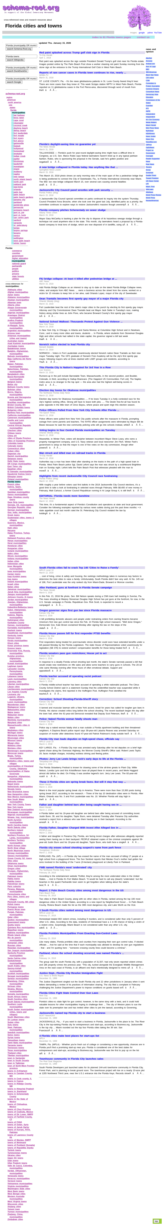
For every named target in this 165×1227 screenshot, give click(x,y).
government (17, 256)
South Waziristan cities (18, 1017)
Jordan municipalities (18, 600)
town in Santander (16, 1058)
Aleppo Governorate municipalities (17, 309)
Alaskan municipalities (18, 300)
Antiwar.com (150, 64)
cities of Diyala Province (19, 438)
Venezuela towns (16, 1176)
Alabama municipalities (19, 297)
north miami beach (23, 179)
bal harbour (19, 115)
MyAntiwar (150, 131)
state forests (18, 276)
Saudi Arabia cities (17, 966)
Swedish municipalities (18, 1032)
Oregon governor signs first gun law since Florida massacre (75, 610)
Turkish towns (14, 1150)
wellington (18, 238)
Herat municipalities (17, 543)
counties (16, 253)
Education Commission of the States (153, 100)
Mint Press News (152, 128)
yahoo (150, 33)
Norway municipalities (18, 853)
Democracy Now (152, 94)
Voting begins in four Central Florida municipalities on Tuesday (77, 430)
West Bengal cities (16, 1194)
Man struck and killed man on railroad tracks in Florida (72, 453)
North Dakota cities (17, 827)
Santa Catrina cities (17, 958)
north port (18, 182)
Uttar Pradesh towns (17, 1163)
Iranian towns (14, 574)
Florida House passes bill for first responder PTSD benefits (74, 633)
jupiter (17, 159)
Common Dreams (152, 89)
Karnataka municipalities (19, 628)
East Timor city (15, 466)
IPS (147, 108)
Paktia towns (14, 879)
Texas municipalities (17, 1050)
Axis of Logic (151, 67)
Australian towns (16, 341)
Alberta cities (14, 305)
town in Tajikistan (16, 1063)
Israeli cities (13, 584)
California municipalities (19, 415)
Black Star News (152, 75)
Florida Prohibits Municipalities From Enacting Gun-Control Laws (78, 933)
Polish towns (14, 904)
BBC (147, 69)
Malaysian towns (15, 715)
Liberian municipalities (18, 684)
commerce (17, 251)
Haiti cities (13, 528)
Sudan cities (13, 1022)
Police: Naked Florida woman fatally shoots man (68, 719)
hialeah (17, 146)
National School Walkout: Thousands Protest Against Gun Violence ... (81, 321)
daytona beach (21, 128)
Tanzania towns (15, 1045)
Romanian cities (15, 943)
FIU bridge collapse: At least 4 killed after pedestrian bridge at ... (78, 278)
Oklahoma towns (16, 863)
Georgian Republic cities (19, 507)
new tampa (19, 177)
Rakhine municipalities (18, 933)
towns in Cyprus (15, 1081)
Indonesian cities (16, 564)
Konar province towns (18, 646)
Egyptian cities (15, 469)
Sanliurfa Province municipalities (16, 954)
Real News (150, 164)
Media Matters (151, 122)
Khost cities (13, 643)
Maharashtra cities (16, 710)
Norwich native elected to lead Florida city (64, 344)
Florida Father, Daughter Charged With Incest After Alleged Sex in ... (80, 827)
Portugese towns (16, 907)
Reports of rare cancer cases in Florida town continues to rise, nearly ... (82, 72)
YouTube (158, 33)
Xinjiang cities (14, 1206)
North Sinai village (16, 848)
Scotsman (149, 173)
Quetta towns (14, 925)
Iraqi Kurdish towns (17, 576)
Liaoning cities (15, 682)
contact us (143, 37)
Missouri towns (15, 740)
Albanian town (14, 302)
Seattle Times (151, 175)
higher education (20, 258)
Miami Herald (151, 125)
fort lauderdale (21, 133)
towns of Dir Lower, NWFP (20, 1114)
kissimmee (19, 161)
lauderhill (18, 164)
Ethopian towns (15, 477)
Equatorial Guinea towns (19, 474)
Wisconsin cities (15, 1204)
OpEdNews (150, 147)
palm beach (19, 194)
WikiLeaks (149, 189)
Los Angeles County (17, 692)
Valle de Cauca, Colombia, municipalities (20, 1167)
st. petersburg (20, 225)
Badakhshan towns (17, 348)
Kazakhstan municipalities (20, 633)
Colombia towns (15, 443)
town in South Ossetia (18, 1060)
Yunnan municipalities (18, 1212)
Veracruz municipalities (19, 1178)
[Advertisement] (66, 116)
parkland (18, 202)
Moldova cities (14, 745)
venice (17, 236)
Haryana (11, 530)
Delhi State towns (16, 461)
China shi (12, 436)
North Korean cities (17, 845)
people (15, 269)
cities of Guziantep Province (21, 441)
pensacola (18, 207)
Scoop (148, 170)
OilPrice (149, 145)
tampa (16, 228)
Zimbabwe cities (15, 1219)
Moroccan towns (15, 753)
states (12, 107)
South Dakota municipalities (21, 1002)
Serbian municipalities (18, 978)
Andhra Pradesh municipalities (15, 321)
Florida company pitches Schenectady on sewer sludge (72, 210)
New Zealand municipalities (21, 809)
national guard (19, 263)
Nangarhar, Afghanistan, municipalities (19, 777)
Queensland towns (16, 922)
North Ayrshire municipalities (15, 821)
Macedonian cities (16, 705)
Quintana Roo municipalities (21, 927)
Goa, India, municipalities (20, 512)
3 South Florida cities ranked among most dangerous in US (75, 910)
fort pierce (18, 141)
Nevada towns (14, 789)
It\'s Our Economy (152, 120)
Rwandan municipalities (19, 948)
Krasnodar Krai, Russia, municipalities (19, 652)
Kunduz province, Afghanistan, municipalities (16, 658)
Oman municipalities (17, 866)
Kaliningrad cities (16, 620)
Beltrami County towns (18, 387)
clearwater (18, 123)
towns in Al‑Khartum (17, 1071)
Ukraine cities (14, 1155)
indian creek (19, 156)
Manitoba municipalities (19, 720)
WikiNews (149, 192)
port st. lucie (20, 215)
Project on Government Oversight (150, 153)
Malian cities (13, 717)
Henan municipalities (18, 541)
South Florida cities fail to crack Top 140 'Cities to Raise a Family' (79, 567)
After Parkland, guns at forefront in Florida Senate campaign (75, 587)
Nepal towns (13, 784)
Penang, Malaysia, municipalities (16, 890)
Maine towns (14, 712)
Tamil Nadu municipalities (20, 1043)
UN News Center (152, 181)
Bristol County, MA (17, 405)
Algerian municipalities (18, 313)
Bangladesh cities (16, 374)
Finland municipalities (18, 479)
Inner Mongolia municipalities (15, 567)
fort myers (18, 138)
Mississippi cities (16, 738)
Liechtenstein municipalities (21, 689)
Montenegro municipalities (20, 751)
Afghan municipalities (18, 292)
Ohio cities (13, 861)
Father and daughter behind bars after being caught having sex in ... (80, 804)
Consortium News (152, 92)
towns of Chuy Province (19, 1109)
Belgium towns (15, 382)
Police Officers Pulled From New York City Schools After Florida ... (79, 410)
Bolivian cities (14, 389)
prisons (15, 274)
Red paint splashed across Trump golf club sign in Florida (74, 52)
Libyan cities (14, 687)
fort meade (19, 136)
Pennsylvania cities (17, 894)
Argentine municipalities (19, 330)
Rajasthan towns (15, 930)
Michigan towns (15, 733)
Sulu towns (13, 1025)
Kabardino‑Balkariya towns (20, 607)
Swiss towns (14, 1035)
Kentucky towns (15, 635)
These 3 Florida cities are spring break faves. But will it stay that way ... (82, 782)
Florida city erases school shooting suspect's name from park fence (80, 847)
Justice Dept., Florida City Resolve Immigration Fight (71, 973)
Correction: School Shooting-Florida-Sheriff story (68, 699)
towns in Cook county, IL (20, 1079)
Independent (150, 114)
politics (15, 271)
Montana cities (14, 748)
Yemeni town (14, 1209)
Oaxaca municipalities (18, 856)
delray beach (20, 130)
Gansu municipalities (18, 494)
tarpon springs (21, 230)
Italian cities (13, 587)
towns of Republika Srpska (20, 1148)
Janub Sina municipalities (20, 592)
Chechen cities (15, 430)
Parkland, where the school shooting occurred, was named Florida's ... (81, 953)
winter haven (20, 243)
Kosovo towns (14, 648)
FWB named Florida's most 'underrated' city (65, 867)
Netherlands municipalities (20, 786)
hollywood (18, 148)
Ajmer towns (14, 295)
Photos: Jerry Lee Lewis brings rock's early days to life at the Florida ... (82, 759)
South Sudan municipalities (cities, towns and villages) (21, 1012)
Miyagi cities (13, 743)
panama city (19, 200)
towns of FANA (15, 1122)
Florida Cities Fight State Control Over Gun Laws (68, 993)
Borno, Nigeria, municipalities (15, 393)
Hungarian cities (15, 548)
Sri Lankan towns (16, 1020)
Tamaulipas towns (16, 1040)
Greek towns (14, 515)
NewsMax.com (151, 142)
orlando (17, 189)
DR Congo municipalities (19, 464)
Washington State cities (19, 1189)
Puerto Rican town (16, 909)
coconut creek (20, 125)
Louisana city (14, 694)
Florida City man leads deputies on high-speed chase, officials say (79, 739)
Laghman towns (15, 666)
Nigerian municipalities (18, 815)
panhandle (17, 266)
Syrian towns (14, 1037)
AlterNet (149, 58)
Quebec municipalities (18, 920)
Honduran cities (15, 546)
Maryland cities (15, 722)
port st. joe (19, 212)
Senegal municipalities (18, 976)
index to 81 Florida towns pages (111, 37)
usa (10, 105)
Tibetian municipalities (18, 1055)
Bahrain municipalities (18, 356)
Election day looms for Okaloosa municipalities (67, 390)
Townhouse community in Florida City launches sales (71, 1058)
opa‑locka (18, 187)
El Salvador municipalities (20, 471)
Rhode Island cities (17, 935)
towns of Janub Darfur (18, 1127)
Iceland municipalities (18, 551)
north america (14, 102)
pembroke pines (21, 205)
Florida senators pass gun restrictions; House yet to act (73, 653)
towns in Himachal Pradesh (21, 1089)
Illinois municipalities (18, 556)
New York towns (15, 807)
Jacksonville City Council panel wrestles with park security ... (76, 190)
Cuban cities (13, 451)
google (142, 33)
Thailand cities (14, 1053)
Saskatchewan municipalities (15, 962)
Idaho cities (13, 553)
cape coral (19, 120)
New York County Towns (19, 804)
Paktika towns (14, 881)
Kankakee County (16, 623)
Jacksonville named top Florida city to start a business (72, 1013)
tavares (17, 233)
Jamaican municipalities (19, 589)
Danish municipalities (18, 456)
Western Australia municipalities (16, 1197)
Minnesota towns (16, 735)
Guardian (149, 106)
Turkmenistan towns (17, 1153)
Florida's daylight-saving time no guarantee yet (67, 144)
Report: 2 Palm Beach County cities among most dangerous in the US (81, 890)
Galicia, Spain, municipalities (15, 488)
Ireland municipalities (18, 581)
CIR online (150, 78)
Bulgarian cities (15, 410)
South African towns (17, 997)
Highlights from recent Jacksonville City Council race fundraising (78, 476)
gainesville (19, 143)
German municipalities (18, 510)
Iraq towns (13, 579)
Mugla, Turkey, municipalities (15, 757)
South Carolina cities (18, 999)
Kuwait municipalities (18, 663)
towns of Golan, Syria (18, 1125)
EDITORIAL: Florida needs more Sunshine (64, 496)
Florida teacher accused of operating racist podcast (70, 676)
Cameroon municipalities (19, 418)
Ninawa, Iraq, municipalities (21, 817)
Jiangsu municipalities (18, 594)
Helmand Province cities (19, 538)
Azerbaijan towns (16, 346)
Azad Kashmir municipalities (21, 343)
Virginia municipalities (18, 1186)
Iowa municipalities (17, 571)
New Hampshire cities (18, 794)
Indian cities (13, 561)
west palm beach (22, 241)
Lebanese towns (15, 676)
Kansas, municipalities (18, 625)
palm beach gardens (23, 197)
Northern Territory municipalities (16, 841)
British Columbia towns (19, 407)
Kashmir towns (15, 630)
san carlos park (21, 217)
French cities (14, 484)
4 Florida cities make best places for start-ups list (69, 1035)
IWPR (148, 111)
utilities (15, 279)
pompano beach (21, 210)
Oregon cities (14, 868)
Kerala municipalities (18, 640)
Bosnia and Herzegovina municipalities (19, 398)
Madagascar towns (16, 707)
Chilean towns (14, 433)
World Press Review (153, 195)
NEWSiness (150, 134)
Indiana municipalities (18, 558)
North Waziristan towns (19, 851)
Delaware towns (15, 459)
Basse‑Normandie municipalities (16, 378)
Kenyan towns (14, 638)
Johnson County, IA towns (20, 597)
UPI (147, 184)
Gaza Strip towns (16, 502)
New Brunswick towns (18, 792)
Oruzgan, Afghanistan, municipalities (18, 872)
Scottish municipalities (18, 973)
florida (13, 110)
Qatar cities (13, 917)
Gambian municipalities (19, 492)
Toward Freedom (152, 178)
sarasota (18, 223)
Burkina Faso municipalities (21, 412)
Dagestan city (14, 454)
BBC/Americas (151, 72)
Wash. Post (150, 187)
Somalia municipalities (18, 994)
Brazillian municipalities (19, 402)
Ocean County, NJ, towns (20, 858)
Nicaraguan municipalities (20, 812)
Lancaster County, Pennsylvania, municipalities (16, 671)
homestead (19, 151)
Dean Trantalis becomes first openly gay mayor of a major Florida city (81, 298)
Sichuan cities (14, 986)
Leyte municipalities (17, 679)
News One (150, 139)
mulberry (18, 171)
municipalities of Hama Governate (18, 772)
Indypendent (150, 117)
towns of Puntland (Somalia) (21, 1145)
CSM (147, 80)
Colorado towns (15, 446)
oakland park (20, 184)
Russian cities (14, 945)
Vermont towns (15, 1181)
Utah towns (13, 1160)
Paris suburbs (14, 886)
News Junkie (150, 136)
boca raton (19, 118)
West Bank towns (16, 1191)
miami (16, 169)
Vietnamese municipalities (20, 1183)
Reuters (149, 167)
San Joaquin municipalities (20, 950)
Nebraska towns (15, 781)
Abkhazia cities (15, 290)
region (9, 97)
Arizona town (14, 333)
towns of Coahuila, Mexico (20, 1112)
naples (17, 174)
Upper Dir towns (15, 1158)
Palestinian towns (16, 884)
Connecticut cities (16, 448)
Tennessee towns (16, 1048)
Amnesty (149, 61)
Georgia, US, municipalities (21, 505)
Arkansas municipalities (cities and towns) (19, 337)
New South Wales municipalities (16, 800)
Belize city (12, 384)
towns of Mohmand (17, 1142)
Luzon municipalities (17, 702)
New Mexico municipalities (20, 797)
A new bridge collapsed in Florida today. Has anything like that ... (78, 167)
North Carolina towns (18, 825)
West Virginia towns (17, 1201)
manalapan (19, 166)
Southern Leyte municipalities (15, 1005)
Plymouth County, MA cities (21, 902)
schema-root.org (15, 93)
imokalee (18, 154)
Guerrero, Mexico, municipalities (16, 524)
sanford (17, 220)
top (156, 1221)
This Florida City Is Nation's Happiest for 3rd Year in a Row (75, 367)
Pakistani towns (15, 876)
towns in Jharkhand (17, 1091)
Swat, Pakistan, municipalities (15, 1028)
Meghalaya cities (15, 730)
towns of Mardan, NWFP (19, 1140)
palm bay (18, 192)
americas (11, 100)
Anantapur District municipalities (16, 316)
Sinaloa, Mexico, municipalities (15, 990)
